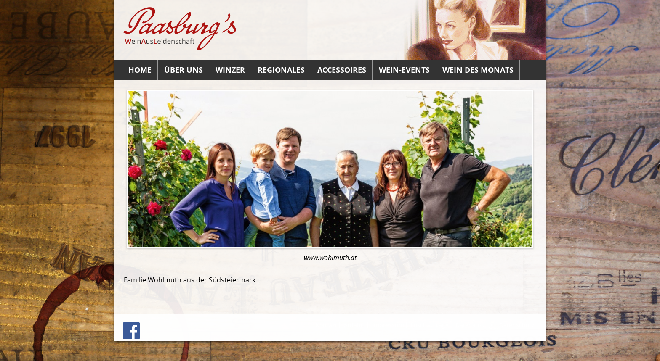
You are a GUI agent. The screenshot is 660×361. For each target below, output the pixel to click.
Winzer (230, 70)
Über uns (183, 70)
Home (140, 70)
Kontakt (326, 325)
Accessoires (341, 70)
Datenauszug (473, 325)
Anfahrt (354, 325)
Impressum (388, 325)
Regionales (281, 70)
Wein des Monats (478, 70)
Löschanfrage (430, 325)
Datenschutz (517, 325)
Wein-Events (404, 70)
